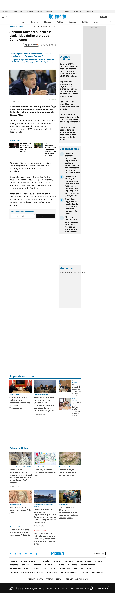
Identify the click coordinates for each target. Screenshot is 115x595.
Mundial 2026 (89, 11)
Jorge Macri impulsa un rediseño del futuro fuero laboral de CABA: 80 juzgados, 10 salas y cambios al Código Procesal (32, 61)
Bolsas (68, 272)
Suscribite (45, 216)
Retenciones (49, 11)
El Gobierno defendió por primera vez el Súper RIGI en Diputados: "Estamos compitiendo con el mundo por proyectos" (44, 404)
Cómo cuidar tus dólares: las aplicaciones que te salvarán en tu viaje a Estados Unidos (68, 512)
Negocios (72, 22)
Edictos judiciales (69, 572)
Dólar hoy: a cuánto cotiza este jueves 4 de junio (45, 472)
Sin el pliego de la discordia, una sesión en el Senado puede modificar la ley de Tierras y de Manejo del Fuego (32, 55)
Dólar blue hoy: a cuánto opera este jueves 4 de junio (67, 472)
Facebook (15, 554)
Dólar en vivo (18, 11)
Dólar (23, 22)
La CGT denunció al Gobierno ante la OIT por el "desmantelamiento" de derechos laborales (52, 149)
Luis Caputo (29, 11)
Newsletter (110, 21)
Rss (75, 568)
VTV (58, 11)
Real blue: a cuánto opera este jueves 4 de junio (20, 510)
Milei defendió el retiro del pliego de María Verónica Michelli (26, 148)
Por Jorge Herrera (15, 486)
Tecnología (64, 568)
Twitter (10, 553)
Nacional (49, 565)
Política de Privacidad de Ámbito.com (26, 572)
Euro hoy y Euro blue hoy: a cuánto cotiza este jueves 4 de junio (19, 532)
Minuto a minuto (41, 530)
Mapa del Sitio (87, 568)
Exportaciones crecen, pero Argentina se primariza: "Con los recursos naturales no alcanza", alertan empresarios (69, 88)
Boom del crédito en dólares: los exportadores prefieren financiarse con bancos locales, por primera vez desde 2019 (72, 163)
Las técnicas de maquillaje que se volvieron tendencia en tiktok (69, 105)
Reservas (39, 11)
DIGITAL (35, 579)
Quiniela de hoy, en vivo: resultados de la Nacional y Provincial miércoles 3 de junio (72, 206)
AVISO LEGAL (52, 572)
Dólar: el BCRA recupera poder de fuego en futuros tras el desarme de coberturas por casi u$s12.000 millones (69, 70)
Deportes (72, 565)
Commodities (74, 272)
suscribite (104, 16)
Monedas (63, 272)
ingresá (110, 16)
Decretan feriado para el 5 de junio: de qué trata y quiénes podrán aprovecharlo (70, 118)
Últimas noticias (28, 561)
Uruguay (97, 22)
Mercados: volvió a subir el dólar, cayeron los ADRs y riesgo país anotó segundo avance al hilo (72, 224)
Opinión (85, 22)
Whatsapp (36, 554)
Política (60, 22)
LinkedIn (26, 554)
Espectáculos (49, 568)
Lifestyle (37, 565)
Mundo (61, 565)
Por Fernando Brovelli (40, 414)
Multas (85, 572)
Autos (36, 568)
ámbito (12, 26)
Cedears (82, 272)
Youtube (31, 553)
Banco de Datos (84, 561)
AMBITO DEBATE (76, 579)
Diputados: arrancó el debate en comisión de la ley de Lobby (76, 390)
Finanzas (47, 22)
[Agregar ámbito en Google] (31, 45)
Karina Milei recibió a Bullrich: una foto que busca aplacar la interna (76, 409)
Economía (34, 22)
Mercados (99, 561)
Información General (19, 568)
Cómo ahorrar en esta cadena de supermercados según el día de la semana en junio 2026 (68, 133)
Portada (13, 561)
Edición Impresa (88, 565)
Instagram (20, 554)
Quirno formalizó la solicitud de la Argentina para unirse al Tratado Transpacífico (19, 402)
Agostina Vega (77, 11)
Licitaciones (97, 572)
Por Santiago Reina (40, 526)
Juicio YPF (66, 11)
